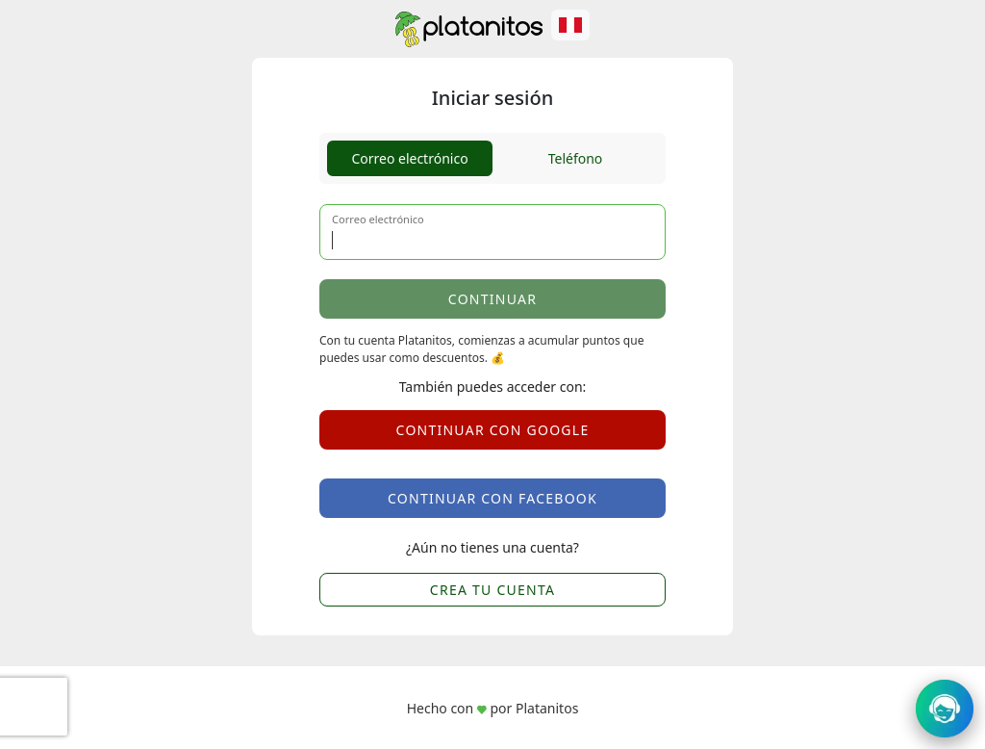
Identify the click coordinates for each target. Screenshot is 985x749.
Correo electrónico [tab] (409, 158)
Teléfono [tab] (575, 158)
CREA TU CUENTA (492, 590)
